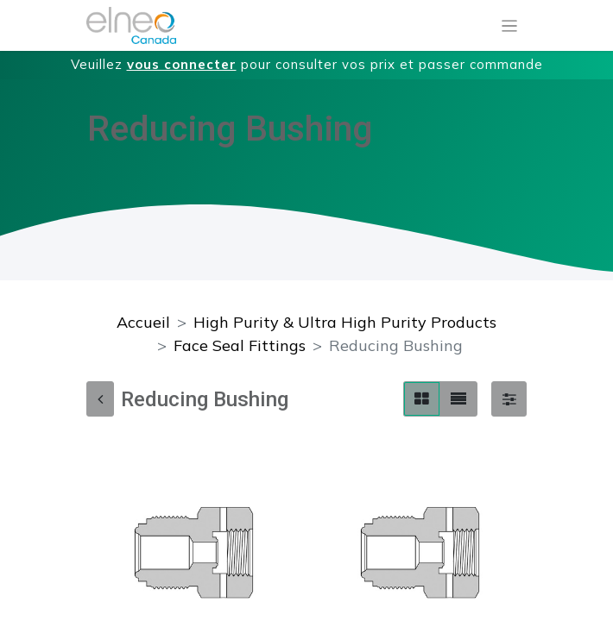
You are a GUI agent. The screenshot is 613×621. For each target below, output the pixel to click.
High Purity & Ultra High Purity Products (344, 322)
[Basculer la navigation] (510, 26)
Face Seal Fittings (240, 345)
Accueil (143, 322)
